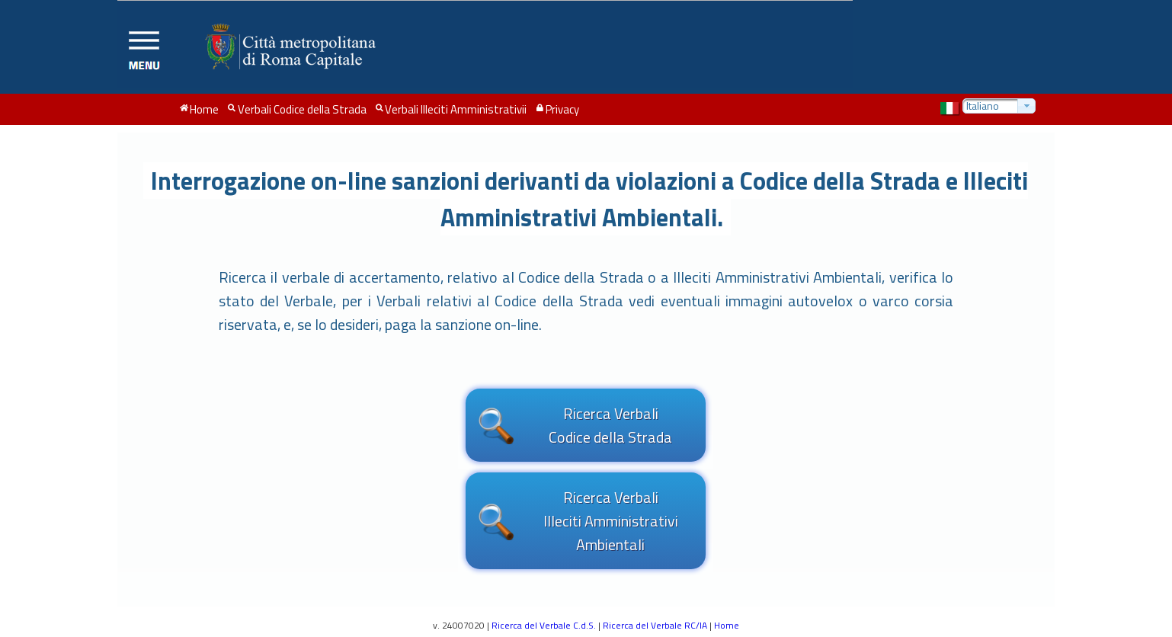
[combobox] (999, 106)
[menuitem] (199, 109)
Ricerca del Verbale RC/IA (655, 625)
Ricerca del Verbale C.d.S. (544, 625)
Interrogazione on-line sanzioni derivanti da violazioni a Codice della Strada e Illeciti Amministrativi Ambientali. (589, 198)
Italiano (982, 106)
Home (726, 625)
